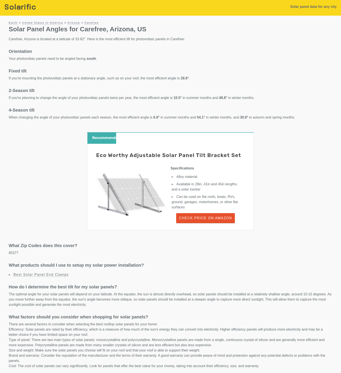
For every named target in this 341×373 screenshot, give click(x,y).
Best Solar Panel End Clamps (41, 274)
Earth (13, 22)
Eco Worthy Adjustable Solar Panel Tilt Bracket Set (168, 155)
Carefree (91, 22)
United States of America (42, 22)
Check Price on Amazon (205, 218)
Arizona (73, 22)
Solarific (20, 7)
